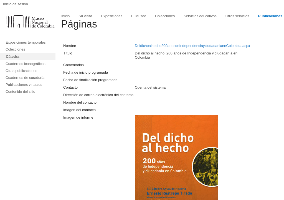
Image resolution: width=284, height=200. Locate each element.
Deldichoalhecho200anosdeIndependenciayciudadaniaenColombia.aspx (192, 46)
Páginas (79, 24)
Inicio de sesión (15, 4)
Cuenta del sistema (150, 87)
